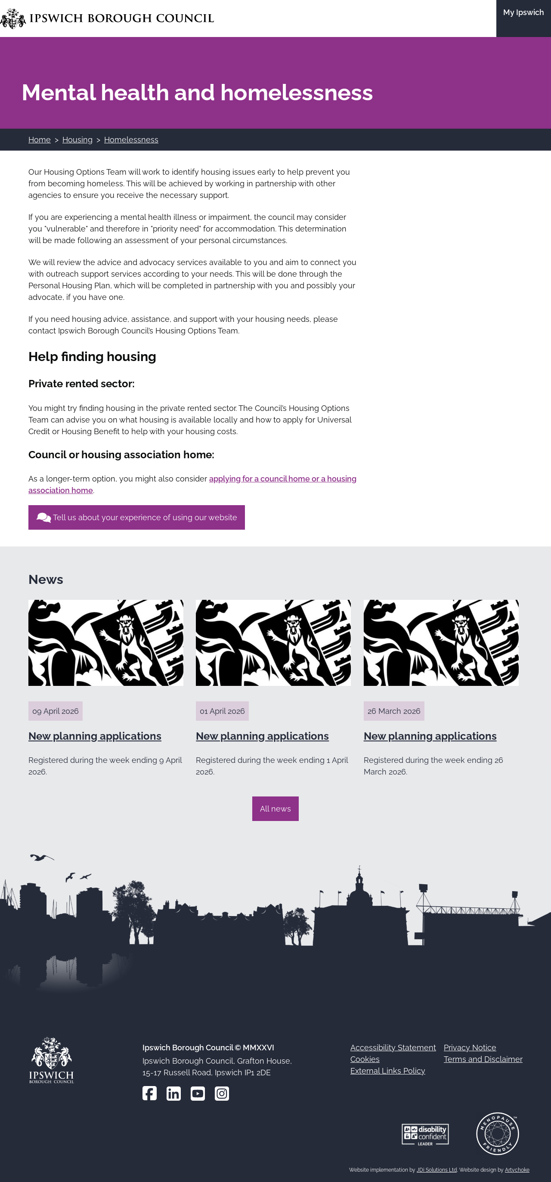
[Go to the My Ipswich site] (523, 18)
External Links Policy (387, 1070)
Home (39, 139)
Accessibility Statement (393, 1047)
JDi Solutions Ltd (437, 1170)
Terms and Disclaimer (483, 1059)
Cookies (365, 1059)
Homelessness (131, 139)
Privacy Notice (470, 1047)
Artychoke (517, 1170)
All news (275, 808)
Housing (77, 139)
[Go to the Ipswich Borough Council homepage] (107, 18)
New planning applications (94, 736)
